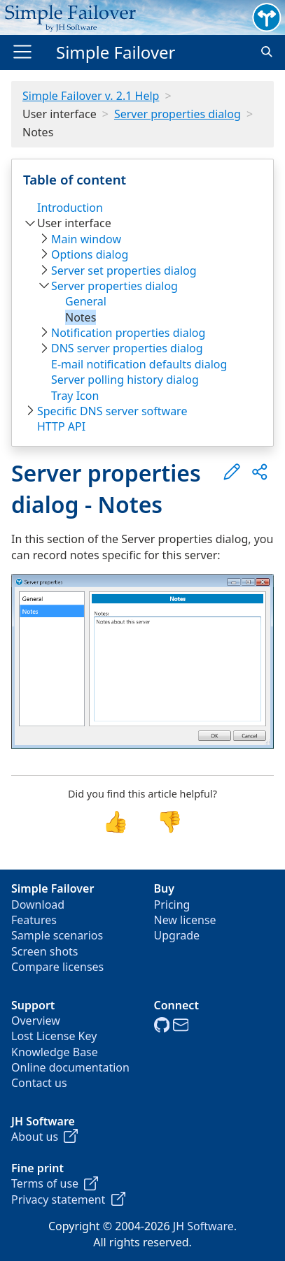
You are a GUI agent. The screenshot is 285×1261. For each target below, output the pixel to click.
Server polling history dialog (125, 379)
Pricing (172, 904)
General (85, 301)
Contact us (39, 1082)
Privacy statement (68, 1199)
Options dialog (89, 254)
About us (44, 1136)
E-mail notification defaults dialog (139, 364)
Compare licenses (57, 966)
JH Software (203, 1226)
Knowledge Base (54, 1052)
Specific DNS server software (112, 411)
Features (34, 920)
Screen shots (44, 951)
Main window (86, 239)
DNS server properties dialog (127, 348)
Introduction (70, 207)
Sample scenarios (57, 935)
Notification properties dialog (128, 332)
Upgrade (177, 935)
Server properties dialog (177, 114)
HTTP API (61, 426)
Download (37, 904)
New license (185, 920)
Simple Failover (116, 52)
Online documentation (70, 1067)
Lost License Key (54, 1036)
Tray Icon (75, 395)
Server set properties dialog (124, 270)
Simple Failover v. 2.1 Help (90, 95)
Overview (35, 1020)
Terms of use (54, 1183)
